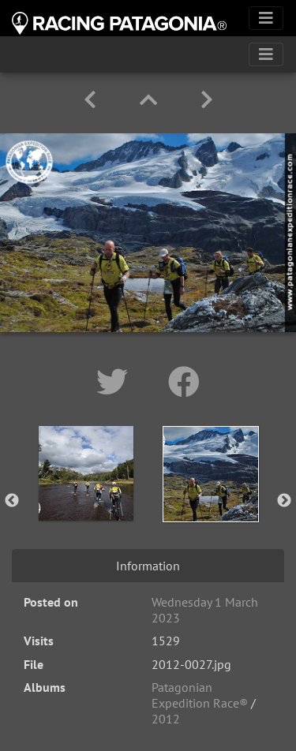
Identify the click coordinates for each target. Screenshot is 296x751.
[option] (86, 498)
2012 (166, 719)
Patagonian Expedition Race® (200, 695)
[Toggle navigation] (266, 18)
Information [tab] (148, 566)
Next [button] (284, 501)
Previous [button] (12, 501)
